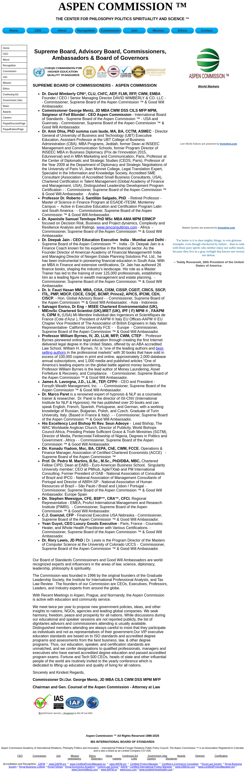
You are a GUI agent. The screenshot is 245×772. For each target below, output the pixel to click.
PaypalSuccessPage (14, 123)
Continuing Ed (10, 94)
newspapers (74, 758)
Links (134, 758)
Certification (221, 755)
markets (116, 758)
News (6, 106)
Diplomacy (97, 758)
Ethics (182, 30)
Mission (158, 30)
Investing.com (228, 143)
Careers (7, 117)
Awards (7, 111)
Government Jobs (12, 100)
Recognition (86, 30)
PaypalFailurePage (13, 129)
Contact (207, 30)
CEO (38, 30)
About (62, 30)
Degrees (200, 755)
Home (14, 30)
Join (134, 30)
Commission (110, 30)
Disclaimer (171, 758)
